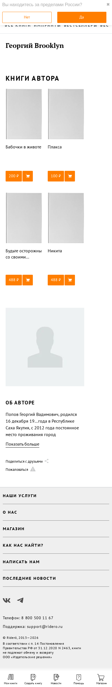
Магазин (101, 679)
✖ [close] (108, 4)
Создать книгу (33, 679)
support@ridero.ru (45, 626)
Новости (56, 679)
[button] (24, 176)
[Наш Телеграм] (20, 600)
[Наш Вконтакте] (7, 600)
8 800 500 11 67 (37, 617)
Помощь (79, 679)
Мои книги (10, 679)
